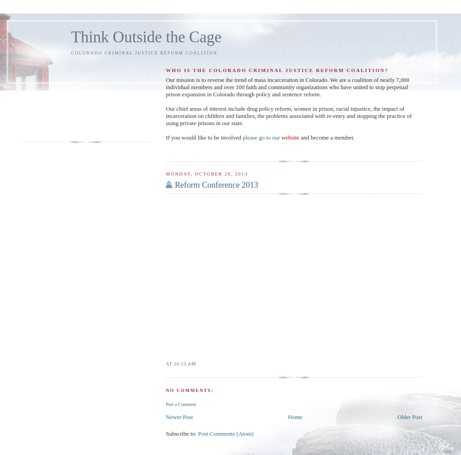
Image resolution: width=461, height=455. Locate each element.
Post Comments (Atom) (226, 433)
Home (295, 417)
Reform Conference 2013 (216, 184)
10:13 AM (185, 363)
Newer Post (179, 417)
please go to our (271, 137)
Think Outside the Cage (146, 37)
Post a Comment (181, 404)
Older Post (410, 417)
